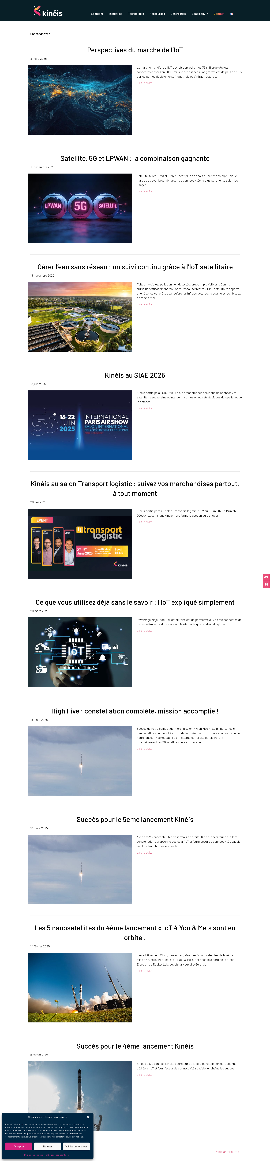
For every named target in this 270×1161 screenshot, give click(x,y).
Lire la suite (144, 83)
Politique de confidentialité (57, 1155)
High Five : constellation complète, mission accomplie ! (135, 711)
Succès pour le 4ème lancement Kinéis (135, 1046)
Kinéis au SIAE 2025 (135, 375)
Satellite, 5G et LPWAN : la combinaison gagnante (135, 158)
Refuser (47, 1146)
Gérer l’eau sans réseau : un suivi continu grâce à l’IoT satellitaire (135, 266)
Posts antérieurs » (227, 1152)
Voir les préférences (76, 1146)
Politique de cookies (33, 1155)
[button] (88, 1117)
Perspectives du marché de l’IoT (135, 49)
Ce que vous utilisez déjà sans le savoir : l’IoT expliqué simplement (135, 602)
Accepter (19, 1146)
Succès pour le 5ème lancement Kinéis (135, 819)
